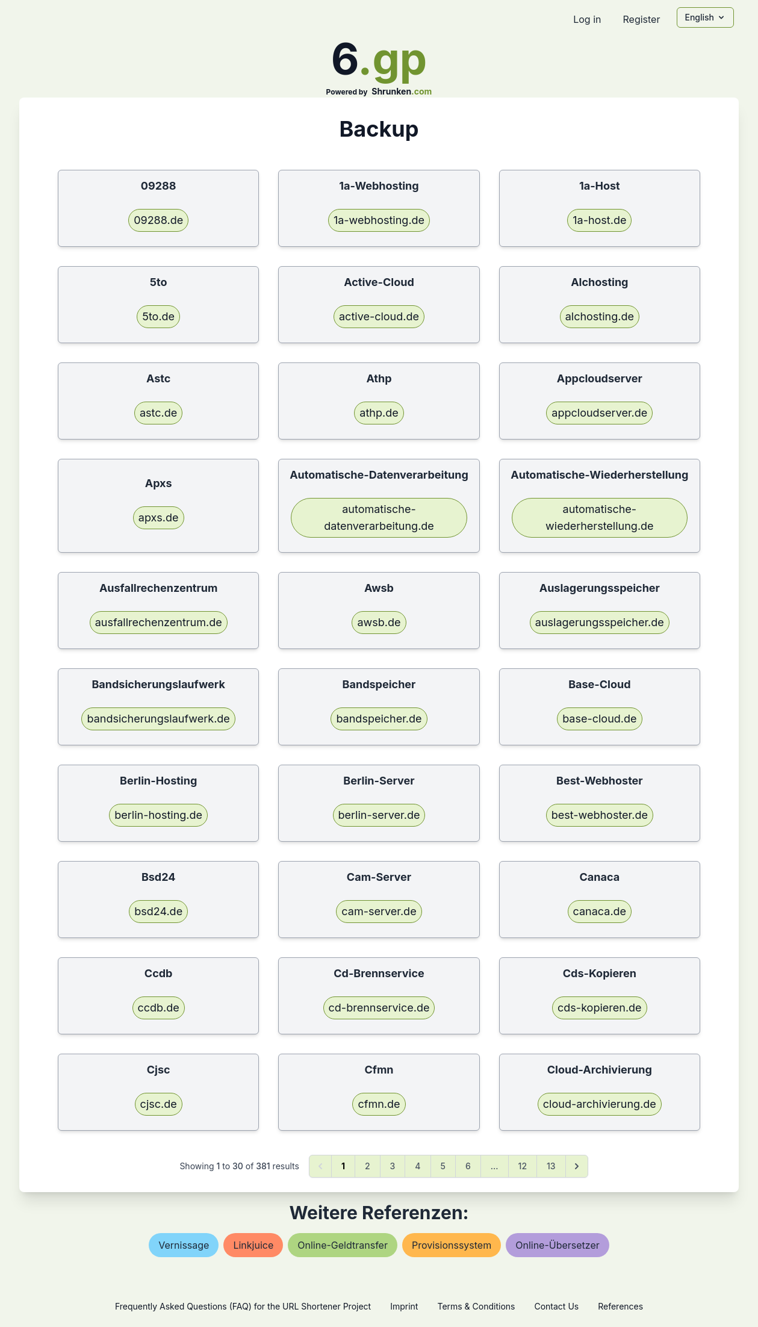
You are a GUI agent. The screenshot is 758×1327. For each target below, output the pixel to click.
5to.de (158, 316)
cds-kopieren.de (600, 1007)
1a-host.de (599, 220)
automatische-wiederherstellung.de (599, 517)
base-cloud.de (599, 718)
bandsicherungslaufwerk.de (158, 718)
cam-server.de (378, 911)
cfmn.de (379, 1104)
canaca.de (600, 911)
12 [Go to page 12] (522, 1166)
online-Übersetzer (557, 1245)
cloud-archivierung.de (599, 1104)
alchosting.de (599, 316)
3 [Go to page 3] (393, 1166)
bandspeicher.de (378, 718)
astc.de (158, 412)
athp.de (378, 412)
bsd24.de (158, 911)
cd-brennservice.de (379, 1007)
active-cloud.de (379, 316)
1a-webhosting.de (379, 220)
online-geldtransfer (342, 1245)
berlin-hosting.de (158, 815)
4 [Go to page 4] (417, 1166)
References (620, 1306)
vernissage (183, 1245)
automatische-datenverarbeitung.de (379, 517)
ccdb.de (158, 1007)
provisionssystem (451, 1245)
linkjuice (253, 1245)
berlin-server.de (379, 815)
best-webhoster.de (599, 815)
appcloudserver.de (599, 412)
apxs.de (158, 517)
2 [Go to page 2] (367, 1166)
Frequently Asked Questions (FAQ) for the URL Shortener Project (243, 1306)
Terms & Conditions (476, 1306)
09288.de (158, 220)
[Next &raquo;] (576, 1166)
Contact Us (556, 1306)
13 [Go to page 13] (551, 1166)
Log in (587, 19)
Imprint (404, 1306)
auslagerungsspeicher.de (599, 622)
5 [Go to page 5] (443, 1166)
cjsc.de (158, 1104)
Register (641, 19)
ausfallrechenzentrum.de (158, 622)
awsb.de (378, 622)
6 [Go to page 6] (468, 1166)
